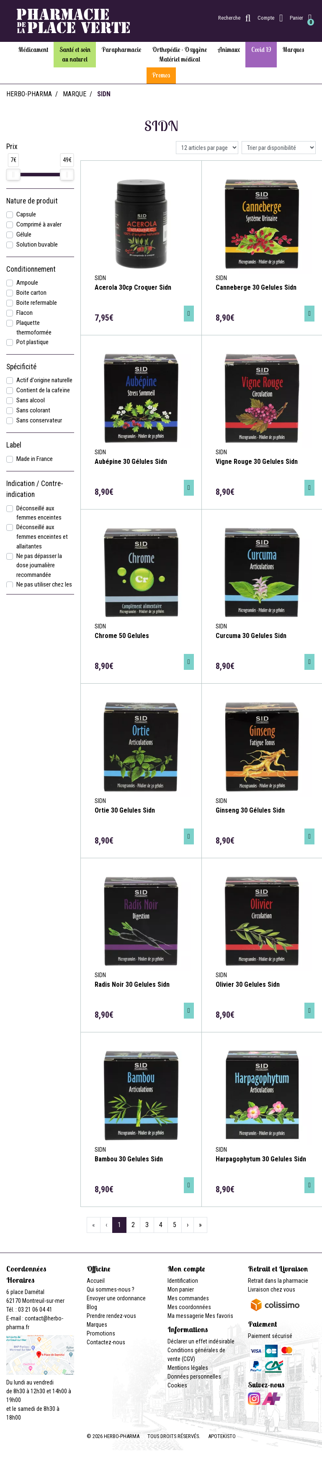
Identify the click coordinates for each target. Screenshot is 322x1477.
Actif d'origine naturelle (44, 380)
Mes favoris (219, 1315)
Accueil (96, 1280)
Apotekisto (222, 1436)
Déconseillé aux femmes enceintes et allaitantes (42, 536)
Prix (12, 146)
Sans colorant (33, 410)
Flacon (24, 312)
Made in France (34, 459)
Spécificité (21, 367)
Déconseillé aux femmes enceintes (39, 513)
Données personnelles (194, 1376)
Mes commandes (188, 1298)
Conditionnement (31, 269)
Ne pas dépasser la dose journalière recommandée (39, 565)
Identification (182, 1280)
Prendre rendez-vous (111, 1315)
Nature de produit (32, 201)
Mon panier (180, 1289)
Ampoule (27, 282)
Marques (97, 1324)
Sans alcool (30, 400)
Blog (92, 1307)
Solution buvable (37, 244)
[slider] (13, 174)
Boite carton (31, 292)
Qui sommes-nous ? (110, 1289)
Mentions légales (187, 1367)
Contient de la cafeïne (43, 390)
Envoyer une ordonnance (116, 1298)
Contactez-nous (106, 1342)
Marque (74, 94)
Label (13, 445)
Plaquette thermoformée (34, 327)
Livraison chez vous (271, 1289)
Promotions (101, 1333)
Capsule (26, 214)
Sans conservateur (39, 420)
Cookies (177, 1385)
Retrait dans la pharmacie (278, 1280)
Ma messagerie (185, 1315)
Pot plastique (32, 342)
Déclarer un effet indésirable (200, 1341)
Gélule (23, 234)
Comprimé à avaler (39, 224)
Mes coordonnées (189, 1307)
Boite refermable (36, 302)
